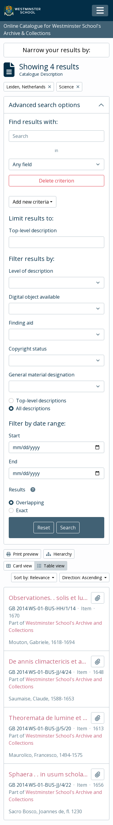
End (13, 461)
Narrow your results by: (56, 50)
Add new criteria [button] (31, 201)
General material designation (41, 374)
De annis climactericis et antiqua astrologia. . (49, 661)
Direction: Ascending (82, 577)
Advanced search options (44, 105)
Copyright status (28, 348)
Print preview (22, 554)
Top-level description (33, 230)
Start (14, 435)
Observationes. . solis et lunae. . (49, 597)
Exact (22, 510)
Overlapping (30, 502)
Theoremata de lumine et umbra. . (49, 718)
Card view (19, 566)
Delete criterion (56, 180)
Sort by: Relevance (32, 577)
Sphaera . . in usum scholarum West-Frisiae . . (49, 774)
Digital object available (34, 297)
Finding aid (21, 322)
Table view (50, 566)
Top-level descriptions (41, 400)
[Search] (56, 136)
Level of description (31, 271)
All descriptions (33, 408)
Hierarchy (59, 554)
